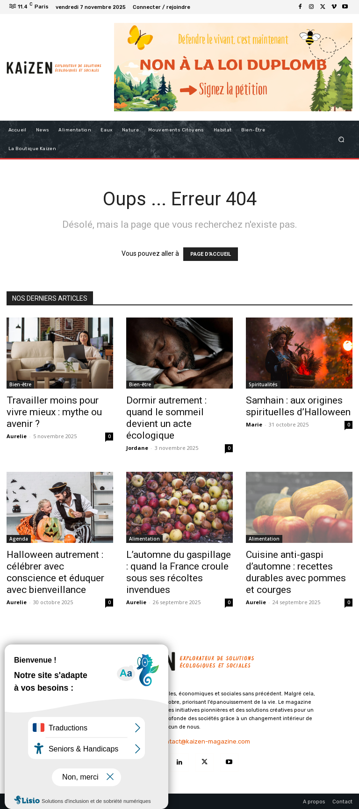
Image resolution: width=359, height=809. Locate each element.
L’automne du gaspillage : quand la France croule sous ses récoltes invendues (178, 572)
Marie (254, 424)
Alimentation (144, 538)
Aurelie (17, 436)
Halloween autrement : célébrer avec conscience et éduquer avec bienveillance (55, 572)
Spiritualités (263, 384)
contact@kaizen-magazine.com (204, 741)
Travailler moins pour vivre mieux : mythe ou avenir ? (54, 412)
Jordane (137, 447)
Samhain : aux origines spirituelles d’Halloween (298, 406)
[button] (341, 139)
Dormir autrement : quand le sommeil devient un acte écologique (166, 418)
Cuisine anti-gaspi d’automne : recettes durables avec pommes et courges (296, 572)
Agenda (18, 538)
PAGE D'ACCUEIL (210, 254)
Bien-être (20, 384)
